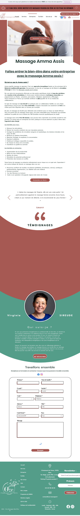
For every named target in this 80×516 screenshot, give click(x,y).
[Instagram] (64, 17)
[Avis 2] (38, 207)
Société (43, 388)
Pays (42, 413)
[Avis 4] (41, 207)
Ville (42, 404)
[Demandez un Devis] (40, 38)
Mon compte (24, 490)
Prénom (19, 380)
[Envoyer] (40, 450)
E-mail (19, 388)
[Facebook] (61, 17)
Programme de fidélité (26, 494)
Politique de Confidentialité (28, 505)
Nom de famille (46, 380)
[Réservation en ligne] (70, 14)
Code (18, 396)
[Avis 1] (36, 207)
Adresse (19, 404)
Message (19, 420)
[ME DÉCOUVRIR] (40, 356)
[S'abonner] (70, 492)
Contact (23, 487)
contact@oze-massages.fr (50, 497)
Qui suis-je (23, 479)
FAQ (22, 483)
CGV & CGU (24, 501)
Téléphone (38, 396)
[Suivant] (71, 197)
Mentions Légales (25, 498)
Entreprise (23, 472)
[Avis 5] (43, 207)
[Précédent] (9, 197)
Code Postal (20, 413)
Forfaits (22, 476)
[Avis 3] (40, 207)
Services (23, 468)
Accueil (23, 465)
